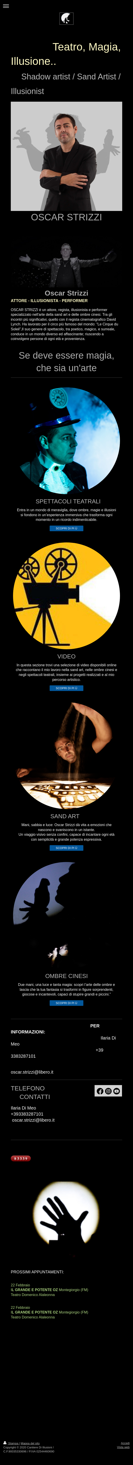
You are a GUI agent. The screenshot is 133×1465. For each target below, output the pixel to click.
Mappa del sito (30, 1443)
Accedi (125, 1443)
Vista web (123, 1447)
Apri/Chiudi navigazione (66, 6)
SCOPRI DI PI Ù (66, 528)
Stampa (11, 1443)
